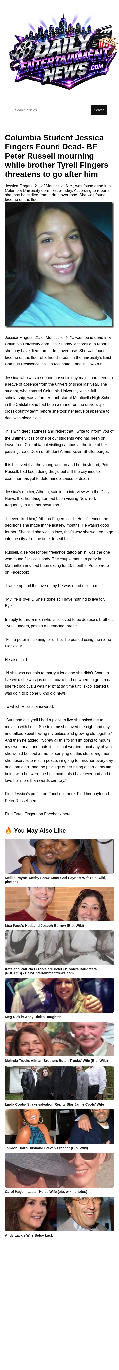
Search (99, 110)
